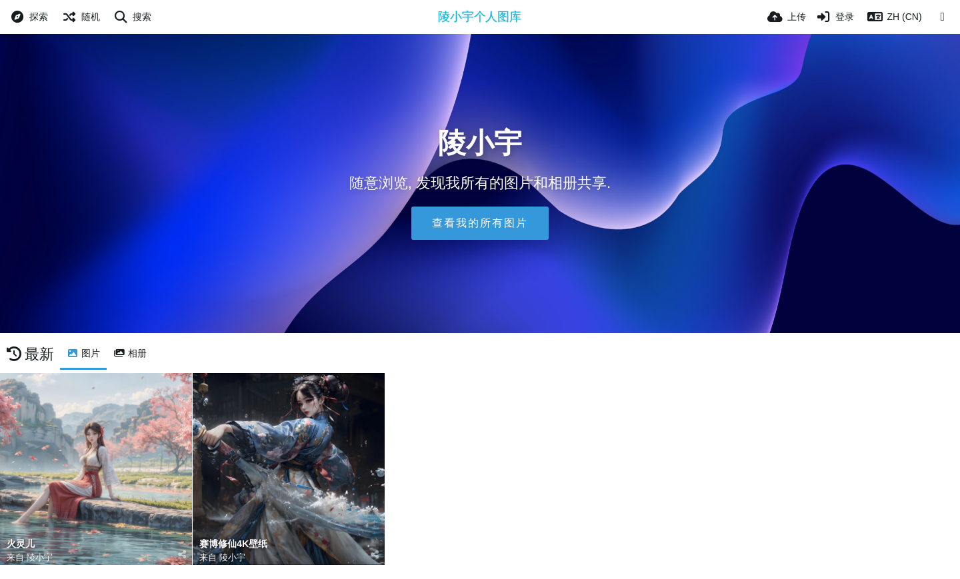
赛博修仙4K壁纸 (233, 544)
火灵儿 (21, 544)
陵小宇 (40, 557)
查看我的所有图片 (480, 223)
